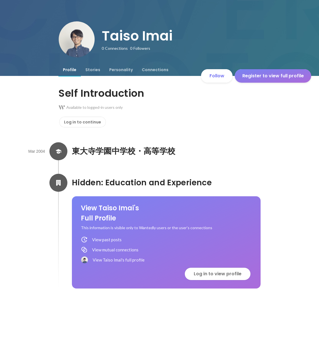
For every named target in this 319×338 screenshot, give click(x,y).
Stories (92, 70)
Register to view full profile (273, 76)
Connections (155, 70)
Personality (121, 70)
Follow (216, 76)
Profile (69, 70)
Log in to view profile (217, 274)
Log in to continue (82, 122)
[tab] (69, 69)
